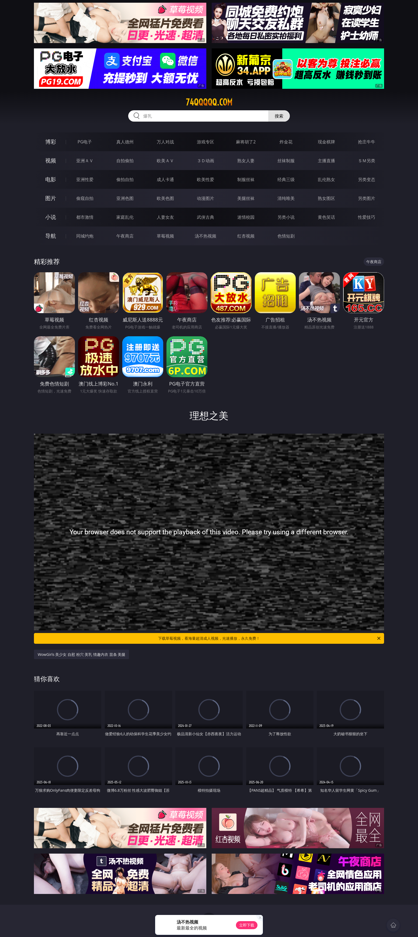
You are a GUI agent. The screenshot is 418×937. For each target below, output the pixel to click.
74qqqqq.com (209, 102)
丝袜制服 (286, 161)
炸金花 (286, 142)
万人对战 (165, 142)
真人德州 (125, 142)
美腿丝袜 (246, 198)
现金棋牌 (326, 142)
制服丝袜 (246, 179)
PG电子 (85, 142)
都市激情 (84, 217)
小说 (50, 217)
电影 (50, 179)
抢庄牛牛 (366, 142)
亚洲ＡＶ (84, 161)
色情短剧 (286, 236)
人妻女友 (165, 217)
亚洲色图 (125, 198)
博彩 (50, 141)
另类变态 (366, 179)
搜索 (279, 116)
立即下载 (246, 925)
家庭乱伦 (125, 217)
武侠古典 (205, 217)
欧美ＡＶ (165, 161)
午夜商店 (125, 236)
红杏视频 (246, 236)
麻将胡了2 (246, 142)
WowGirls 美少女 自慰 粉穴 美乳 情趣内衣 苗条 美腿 (81, 654)
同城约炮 (84, 236)
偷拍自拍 (125, 179)
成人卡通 (165, 179)
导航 (50, 235)
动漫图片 (205, 198)
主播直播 (326, 161)
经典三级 (286, 179)
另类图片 (366, 198)
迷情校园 (246, 217)
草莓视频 (165, 236)
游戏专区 (205, 142)
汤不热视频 (205, 236)
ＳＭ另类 (366, 161)
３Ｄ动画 (205, 161)
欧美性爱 (205, 179)
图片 (50, 198)
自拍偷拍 (125, 161)
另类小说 (286, 217)
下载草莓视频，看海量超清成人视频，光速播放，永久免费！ (269, 638)
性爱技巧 (366, 217)
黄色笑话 (326, 217)
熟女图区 (326, 198)
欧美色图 (165, 198)
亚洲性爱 (84, 179)
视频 (50, 160)
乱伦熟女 (326, 179)
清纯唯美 (286, 198)
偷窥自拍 (84, 198)
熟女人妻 (246, 161)
